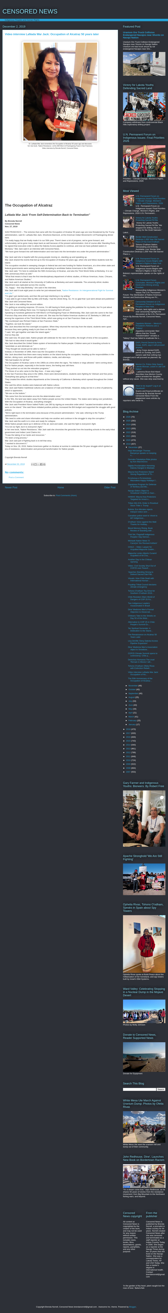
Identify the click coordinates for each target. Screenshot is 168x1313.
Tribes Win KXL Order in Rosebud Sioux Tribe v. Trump (143, 504)
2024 (128, 424)
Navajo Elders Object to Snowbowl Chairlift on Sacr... (142, 492)
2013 (128, 748)
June (131, 705)
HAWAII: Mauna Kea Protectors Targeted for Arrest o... (142, 498)
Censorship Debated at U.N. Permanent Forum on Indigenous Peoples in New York (150, 304)
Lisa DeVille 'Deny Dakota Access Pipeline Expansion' (143, 642)
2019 (128, 444)
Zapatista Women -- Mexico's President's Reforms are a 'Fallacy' (148, 325)
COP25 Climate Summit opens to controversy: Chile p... (142, 654)
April (131, 713)
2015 (128, 741)
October (132, 689)
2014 (128, 745)
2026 (128, 417)
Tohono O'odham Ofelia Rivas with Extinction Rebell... (141, 667)
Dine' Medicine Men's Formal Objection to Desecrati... (141, 610)
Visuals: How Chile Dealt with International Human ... (141, 579)
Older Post (109, 487)
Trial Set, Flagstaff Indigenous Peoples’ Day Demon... (141, 535)
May (131, 709)
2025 (128, 421)
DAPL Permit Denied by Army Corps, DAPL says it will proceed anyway (150, 344)
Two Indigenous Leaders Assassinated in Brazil (139, 604)
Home (61, 487)
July (131, 701)
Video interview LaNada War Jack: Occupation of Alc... (143, 673)
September (134, 693)
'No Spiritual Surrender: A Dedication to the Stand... (140, 629)
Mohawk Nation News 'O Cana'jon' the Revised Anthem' (142, 542)
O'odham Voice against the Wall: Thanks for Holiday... (142, 523)
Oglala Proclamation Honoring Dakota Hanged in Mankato (141, 466)
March (132, 717)
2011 (128, 756)
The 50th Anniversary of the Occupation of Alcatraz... (140, 679)
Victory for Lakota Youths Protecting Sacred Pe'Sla (147, 219)
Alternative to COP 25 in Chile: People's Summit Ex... (141, 623)
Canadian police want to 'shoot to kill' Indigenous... (142, 516)
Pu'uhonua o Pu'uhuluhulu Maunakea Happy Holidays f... (142, 479)
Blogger (132, 1307)
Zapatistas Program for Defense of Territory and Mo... (142, 485)
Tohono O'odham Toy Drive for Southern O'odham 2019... (141, 592)
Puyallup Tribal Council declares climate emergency (142, 585)
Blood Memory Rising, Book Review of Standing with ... (141, 529)
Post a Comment (16, 477)
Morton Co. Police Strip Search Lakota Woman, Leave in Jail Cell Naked (150, 366)
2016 (128, 737)
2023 (128, 428)
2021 (128, 436)
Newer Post (11, 487)
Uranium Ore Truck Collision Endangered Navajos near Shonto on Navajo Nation (143, 35)
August (132, 697)
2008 (128, 768)
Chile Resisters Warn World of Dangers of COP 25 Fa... (141, 598)
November (133, 685)
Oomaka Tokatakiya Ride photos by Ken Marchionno (142, 460)
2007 (128, 772)
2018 (128, 729)
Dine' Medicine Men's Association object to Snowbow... (142, 648)
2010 (128, 760)
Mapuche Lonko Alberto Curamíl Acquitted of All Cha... (142, 554)
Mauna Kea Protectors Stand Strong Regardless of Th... (141, 473)
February (133, 720)
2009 (128, 764)
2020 (128, 440)
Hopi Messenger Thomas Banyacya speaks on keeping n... (142, 453)
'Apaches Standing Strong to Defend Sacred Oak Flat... (140, 573)
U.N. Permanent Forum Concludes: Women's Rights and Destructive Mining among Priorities (150, 283)
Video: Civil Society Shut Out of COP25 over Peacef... (142, 567)
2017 (128, 733)
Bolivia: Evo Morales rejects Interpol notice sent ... (140, 510)
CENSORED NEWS (29, 11)
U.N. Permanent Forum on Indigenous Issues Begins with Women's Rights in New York (149, 260)
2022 (128, 432)
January (132, 724)
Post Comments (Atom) (66, 495)
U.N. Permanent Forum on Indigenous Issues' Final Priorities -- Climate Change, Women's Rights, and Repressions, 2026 (150, 199)
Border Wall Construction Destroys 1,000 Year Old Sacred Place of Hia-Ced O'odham (150, 239)
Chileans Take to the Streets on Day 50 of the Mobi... (142, 617)
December (133, 447)
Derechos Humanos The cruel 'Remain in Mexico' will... (141, 660)
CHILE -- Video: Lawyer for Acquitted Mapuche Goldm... (141, 548)
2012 (128, 752)
